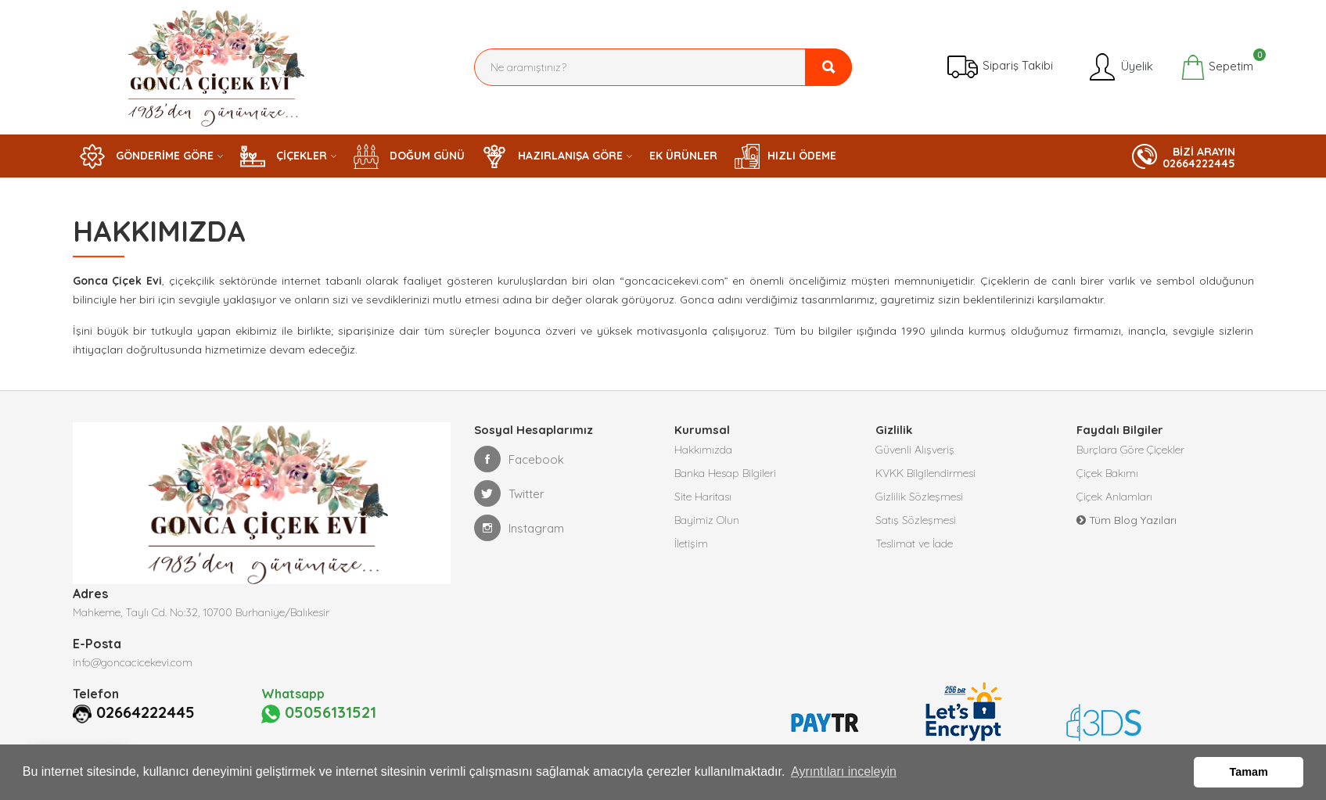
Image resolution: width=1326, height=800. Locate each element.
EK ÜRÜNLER (683, 156)
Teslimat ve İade (914, 543)
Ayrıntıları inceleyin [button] (844, 771)
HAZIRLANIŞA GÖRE (552, 156)
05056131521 (318, 713)
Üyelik (1120, 67)
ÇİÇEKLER (283, 156)
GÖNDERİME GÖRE (147, 156)
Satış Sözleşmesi (915, 520)
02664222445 (145, 712)
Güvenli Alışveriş (914, 450)
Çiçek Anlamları (1114, 497)
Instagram (519, 528)
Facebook (519, 459)
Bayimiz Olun (706, 520)
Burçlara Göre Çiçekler (1130, 450)
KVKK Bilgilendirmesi (925, 473)
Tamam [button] (1249, 772)
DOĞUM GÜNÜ (409, 156)
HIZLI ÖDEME (785, 156)
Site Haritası (702, 497)
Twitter (509, 493)
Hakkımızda (703, 450)
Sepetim (1216, 67)
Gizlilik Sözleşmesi (919, 497)
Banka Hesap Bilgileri (725, 473)
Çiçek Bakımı (1107, 473)
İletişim (691, 543)
